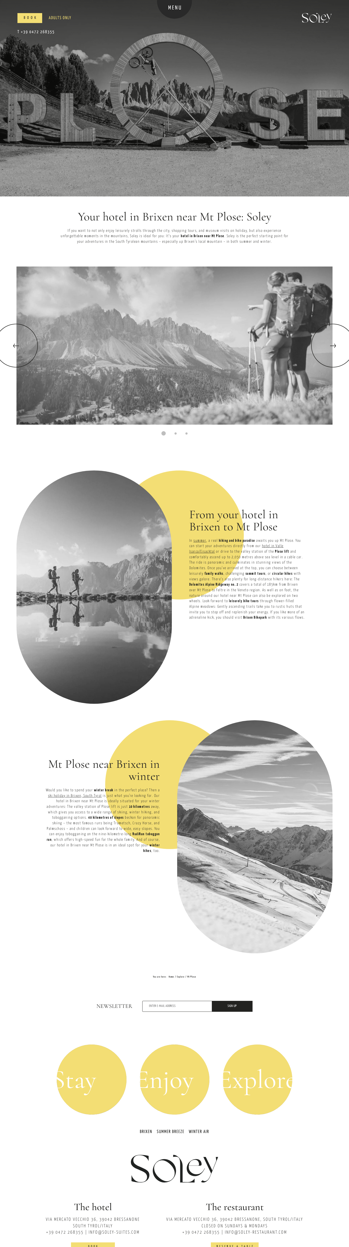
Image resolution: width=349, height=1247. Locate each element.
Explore (180, 977)
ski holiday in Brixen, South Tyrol (75, 796)
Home (171, 977)
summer (199, 541)
